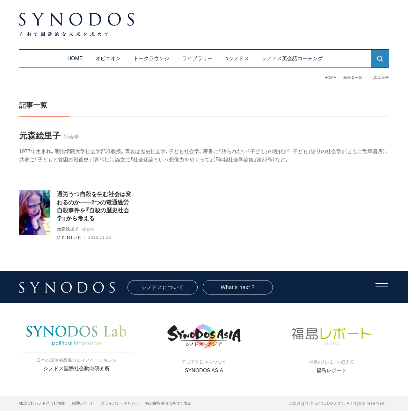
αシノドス (237, 58)
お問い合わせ (82, 403)
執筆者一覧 (352, 77)
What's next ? (238, 287)
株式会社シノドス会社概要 (42, 403)
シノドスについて (162, 287)
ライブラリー (197, 58)
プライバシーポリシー (120, 403)
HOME (75, 58)
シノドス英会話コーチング (292, 58)
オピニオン (108, 58)
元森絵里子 (379, 77)
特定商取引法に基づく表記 (168, 403)
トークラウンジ (151, 58)
